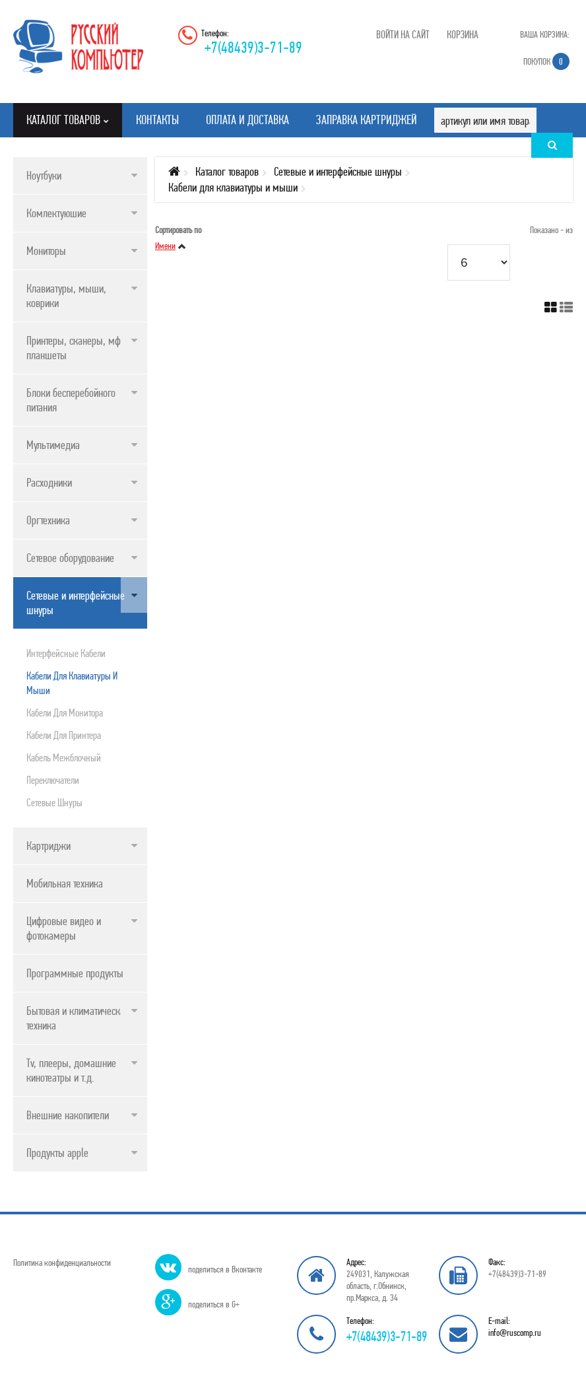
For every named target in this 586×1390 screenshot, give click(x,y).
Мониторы (46, 251)
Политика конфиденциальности (62, 1262)
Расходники (49, 482)
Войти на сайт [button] (403, 34)
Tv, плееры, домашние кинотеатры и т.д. (71, 1070)
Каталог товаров (227, 171)
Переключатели (52, 779)
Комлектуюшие (56, 213)
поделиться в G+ (214, 1304)
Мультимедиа (53, 445)
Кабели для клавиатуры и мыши (71, 683)
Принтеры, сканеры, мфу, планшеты (76, 347)
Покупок (546, 61)
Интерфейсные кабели (66, 653)
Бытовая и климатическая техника (77, 1018)
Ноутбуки (43, 175)
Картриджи (48, 845)
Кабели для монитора (64, 712)
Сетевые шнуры (54, 802)
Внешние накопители (67, 1115)
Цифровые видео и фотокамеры (63, 928)
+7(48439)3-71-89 (253, 47)
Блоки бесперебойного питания (70, 400)
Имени (165, 246)
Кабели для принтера (63, 735)
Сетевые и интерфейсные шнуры (75, 602)
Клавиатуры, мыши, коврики (66, 295)
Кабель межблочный (63, 757)
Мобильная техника (64, 883)
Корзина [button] (462, 34)
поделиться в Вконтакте (225, 1269)
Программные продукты (74, 973)
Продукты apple (57, 1153)
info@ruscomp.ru (514, 1332)
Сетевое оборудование (70, 558)
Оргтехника (48, 520)
